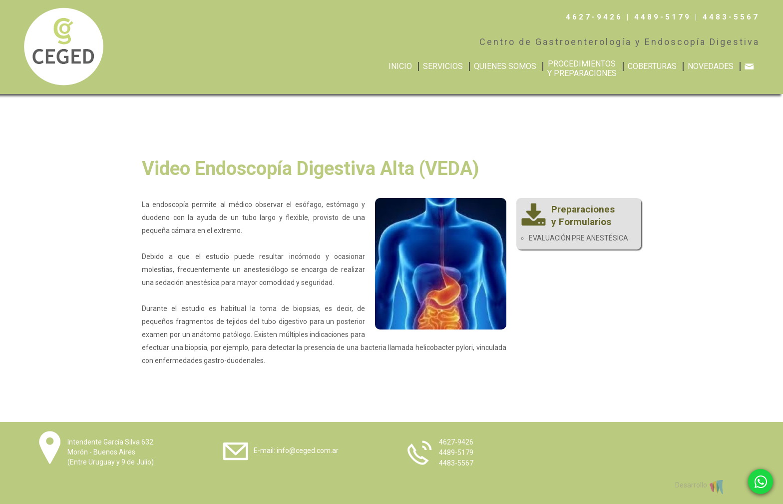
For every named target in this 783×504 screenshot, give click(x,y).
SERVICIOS (443, 66)
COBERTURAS (652, 66)
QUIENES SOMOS (505, 66)
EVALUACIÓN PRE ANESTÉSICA (578, 238)
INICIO (400, 66)
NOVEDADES (711, 66)
